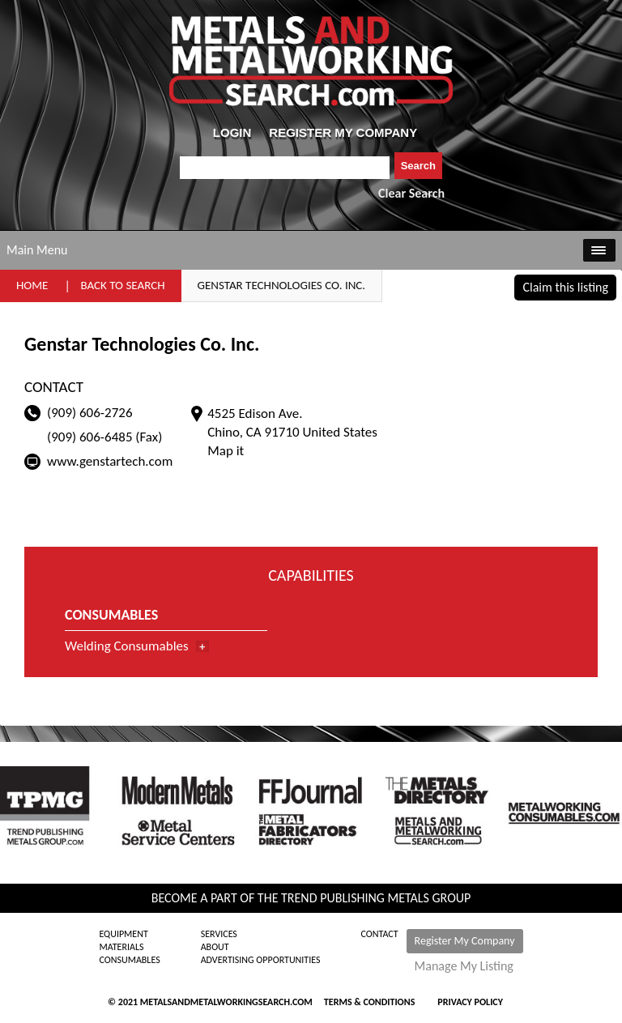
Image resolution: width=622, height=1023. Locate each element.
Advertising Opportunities (261, 960)
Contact (379, 934)
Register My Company (465, 941)
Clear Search (411, 193)
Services (219, 934)
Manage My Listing (464, 966)
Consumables (129, 960)
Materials (121, 947)
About (215, 947)
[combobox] (285, 167)
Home (32, 285)
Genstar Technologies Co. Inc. (282, 285)
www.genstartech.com (110, 461)
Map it (225, 450)
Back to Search (122, 285)
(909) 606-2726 (90, 412)
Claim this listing (565, 287)
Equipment (123, 934)
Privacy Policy (470, 1002)
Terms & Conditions (369, 1002)
